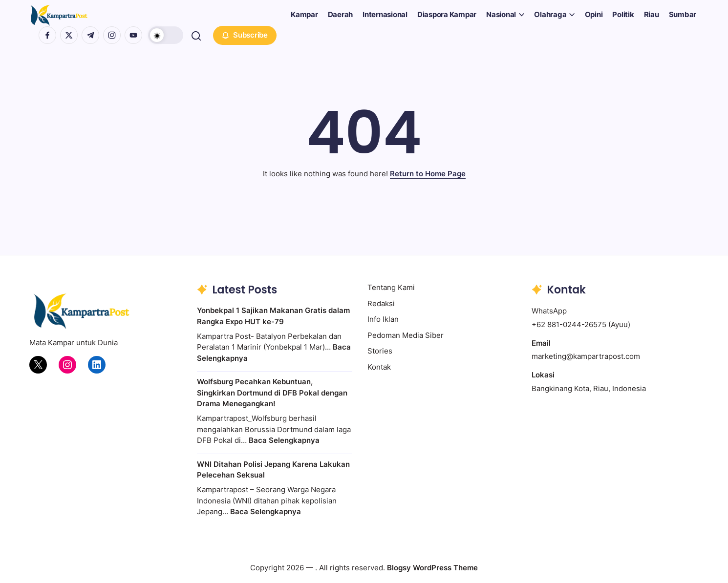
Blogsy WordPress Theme (432, 567)
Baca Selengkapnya (284, 440)
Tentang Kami (391, 287)
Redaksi (381, 303)
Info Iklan (383, 319)
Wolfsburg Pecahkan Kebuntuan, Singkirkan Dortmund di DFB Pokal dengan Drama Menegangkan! (272, 392)
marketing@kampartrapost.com (586, 356)
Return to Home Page (428, 173)
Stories (379, 350)
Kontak (379, 367)
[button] (167, 35)
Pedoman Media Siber (405, 335)
